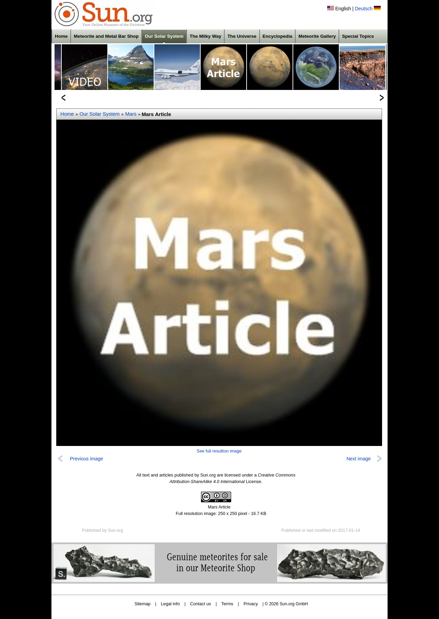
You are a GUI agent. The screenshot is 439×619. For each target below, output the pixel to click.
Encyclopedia (278, 36)
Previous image (86, 458)
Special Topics (358, 36)
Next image (358, 458)
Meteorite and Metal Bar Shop (106, 36)
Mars (131, 114)
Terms (227, 603)
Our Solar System (164, 36)
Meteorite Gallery (317, 36)
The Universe (241, 36)
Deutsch (363, 8)
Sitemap (142, 603)
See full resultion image (219, 451)
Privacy (251, 603)
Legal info (170, 603)
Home (61, 36)
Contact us (200, 603)
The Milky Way (205, 36)
